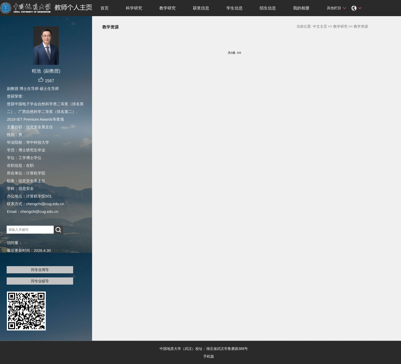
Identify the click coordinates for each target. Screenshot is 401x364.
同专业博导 (40, 270)
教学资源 (361, 26)
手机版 (208, 356)
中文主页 (320, 26)
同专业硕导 (40, 281)
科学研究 (134, 8)
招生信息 (268, 8)
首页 (105, 8)
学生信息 (234, 8)
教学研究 (167, 8)
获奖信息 (201, 8)
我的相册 (301, 8)
